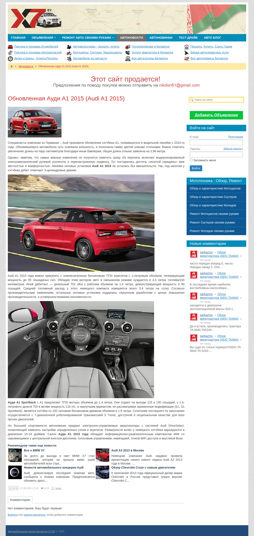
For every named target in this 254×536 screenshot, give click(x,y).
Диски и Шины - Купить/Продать (36, 58)
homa (58, 488)
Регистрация (235, 136)
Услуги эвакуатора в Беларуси (152, 52)
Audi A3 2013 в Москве (127, 450)
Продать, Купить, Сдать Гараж (211, 46)
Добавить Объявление (216, 115)
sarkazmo (206, 252)
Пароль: (195, 149)
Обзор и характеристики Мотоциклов (215, 188)
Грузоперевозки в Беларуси (150, 46)
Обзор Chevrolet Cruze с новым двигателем (143, 467)
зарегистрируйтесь (34, 514)
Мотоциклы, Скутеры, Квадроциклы (97, 52)
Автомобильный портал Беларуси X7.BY (31, 531)
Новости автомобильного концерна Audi (53, 467)
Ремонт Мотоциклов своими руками (214, 213)
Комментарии (20, 500)
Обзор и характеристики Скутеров (213, 197)
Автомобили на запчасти (90, 58)
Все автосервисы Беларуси (209, 58)
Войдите (13, 514)
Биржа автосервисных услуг (209, 52)
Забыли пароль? (233, 148)
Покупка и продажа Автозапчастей (37, 52)
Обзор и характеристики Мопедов (213, 205)
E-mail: (194, 137)
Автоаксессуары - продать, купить (96, 46)
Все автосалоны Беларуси (150, 58)
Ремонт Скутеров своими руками (212, 222)
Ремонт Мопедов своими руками (212, 231)
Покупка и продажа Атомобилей (36, 46)
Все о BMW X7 (34, 450)
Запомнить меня (204, 160)
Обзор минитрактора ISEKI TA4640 (219, 254)
